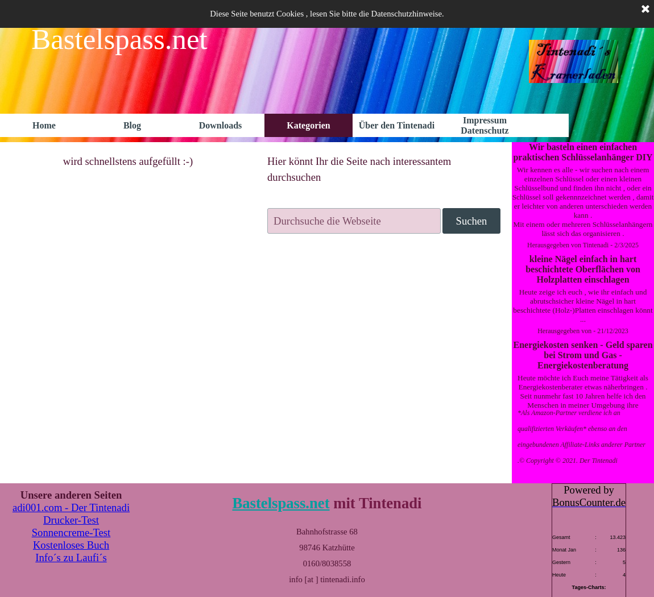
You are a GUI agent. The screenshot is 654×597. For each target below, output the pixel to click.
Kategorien (308, 125)
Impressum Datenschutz (484, 125)
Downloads (220, 125)
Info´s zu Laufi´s (70, 557)
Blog (132, 125)
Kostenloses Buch (71, 545)
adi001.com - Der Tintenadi (71, 507)
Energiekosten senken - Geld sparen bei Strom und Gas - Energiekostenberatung (582, 355)
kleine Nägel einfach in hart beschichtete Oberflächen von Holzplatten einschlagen (582, 269)
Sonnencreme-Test (71, 532)
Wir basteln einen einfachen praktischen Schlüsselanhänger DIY (582, 152)
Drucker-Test (71, 520)
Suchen (471, 221)
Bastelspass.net (280, 503)
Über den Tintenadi (396, 125)
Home (44, 125)
